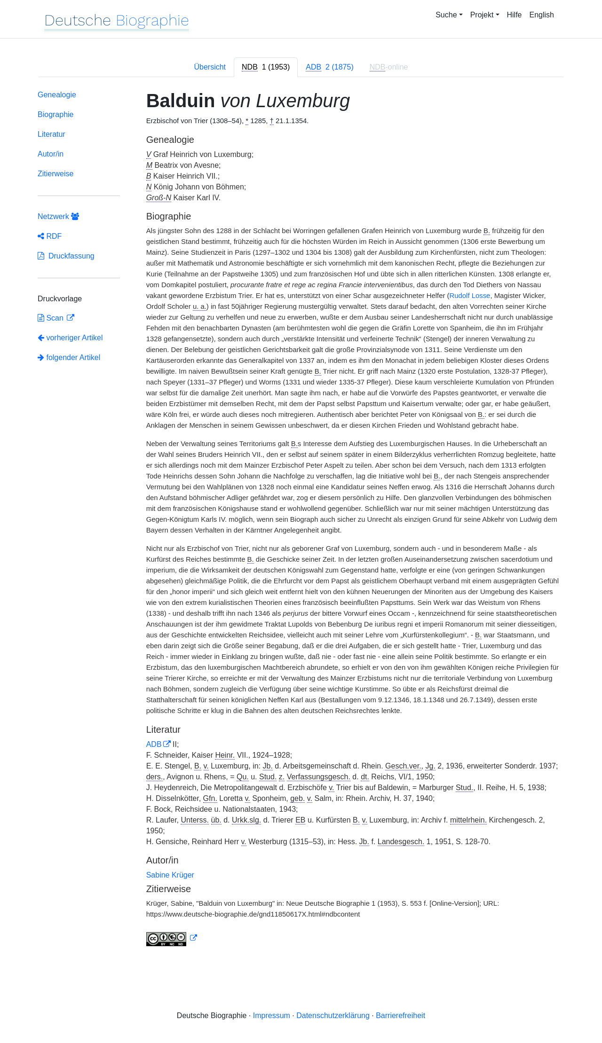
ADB (154, 744)
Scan (51, 318)
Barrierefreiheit (400, 1015)
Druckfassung (66, 256)
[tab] (266, 67)
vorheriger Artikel (70, 338)
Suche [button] (446, 15)
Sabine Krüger (170, 875)
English (542, 15)
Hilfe (514, 15)
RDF (50, 236)
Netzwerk (58, 216)
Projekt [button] (482, 15)
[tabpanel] (301, 520)
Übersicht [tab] (210, 67)
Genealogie (57, 95)
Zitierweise (55, 174)
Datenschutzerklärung (333, 1015)
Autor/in (50, 154)
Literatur (51, 134)
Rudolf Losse (470, 295)
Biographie (56, 114)
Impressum (271, 1015)
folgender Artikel (69, 357)
